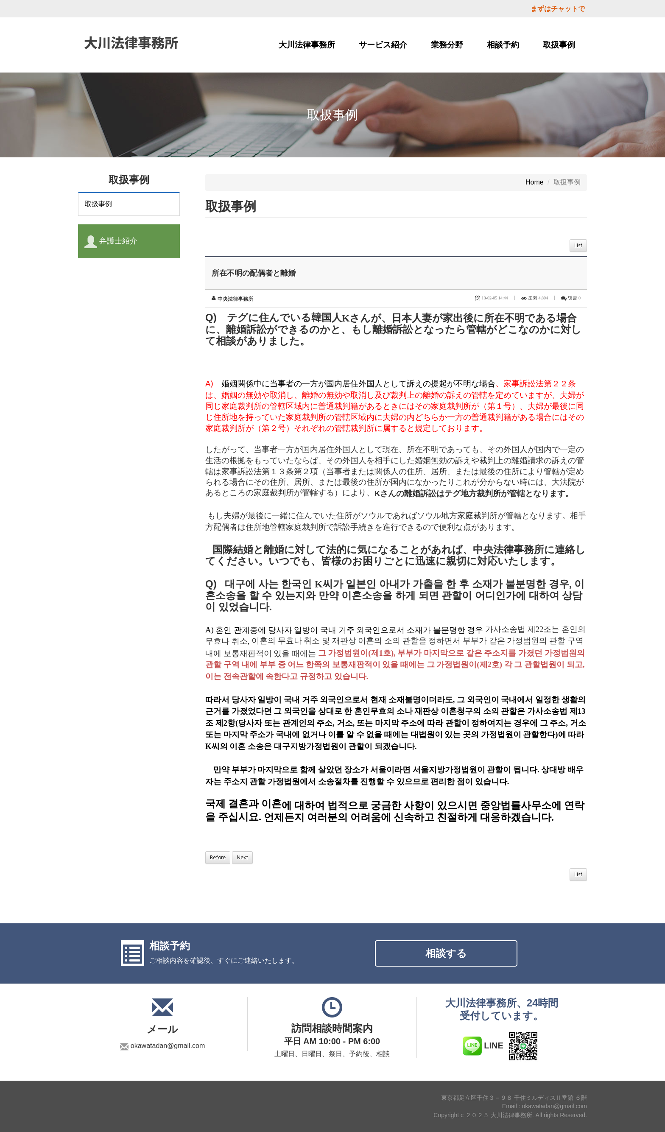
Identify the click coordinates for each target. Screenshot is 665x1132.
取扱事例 (559, 44)
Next (242, 857)
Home (534, 182)
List (578, 245)
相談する (446, 953)
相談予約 (503, 44)
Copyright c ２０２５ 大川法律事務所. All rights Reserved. (510, 1115)
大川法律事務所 (307, 44)
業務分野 (447, 44)
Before (218, 857)
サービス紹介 (383, 44)
